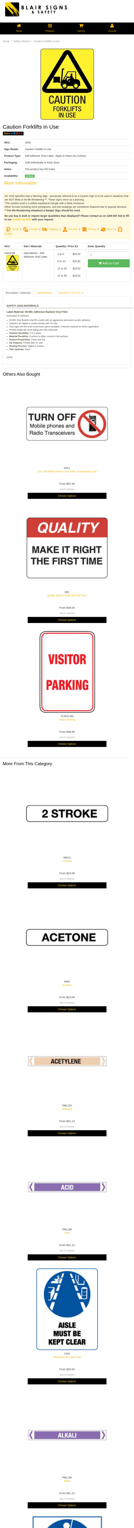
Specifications (44, 292)
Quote (15, 229)
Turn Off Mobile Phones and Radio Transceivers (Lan (67, 471)
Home (6, 41)
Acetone (67, 985)
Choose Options (67, 495)
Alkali (67, 1481)
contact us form (21, 219)
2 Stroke (67, 861)
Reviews (71, 292)
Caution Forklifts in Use (46, 41)
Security (70, 229)
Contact (33, 229)
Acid (67, 1232)
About (110, 229)
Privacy (92, 229)
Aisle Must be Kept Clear (67, 1357)
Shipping (53, 229)
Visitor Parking (67, 719)
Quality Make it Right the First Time (67, 595)
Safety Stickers (21, 41)
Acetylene (67, 1108)
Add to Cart (109, 263)
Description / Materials (18, 292)
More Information (20, 183)
